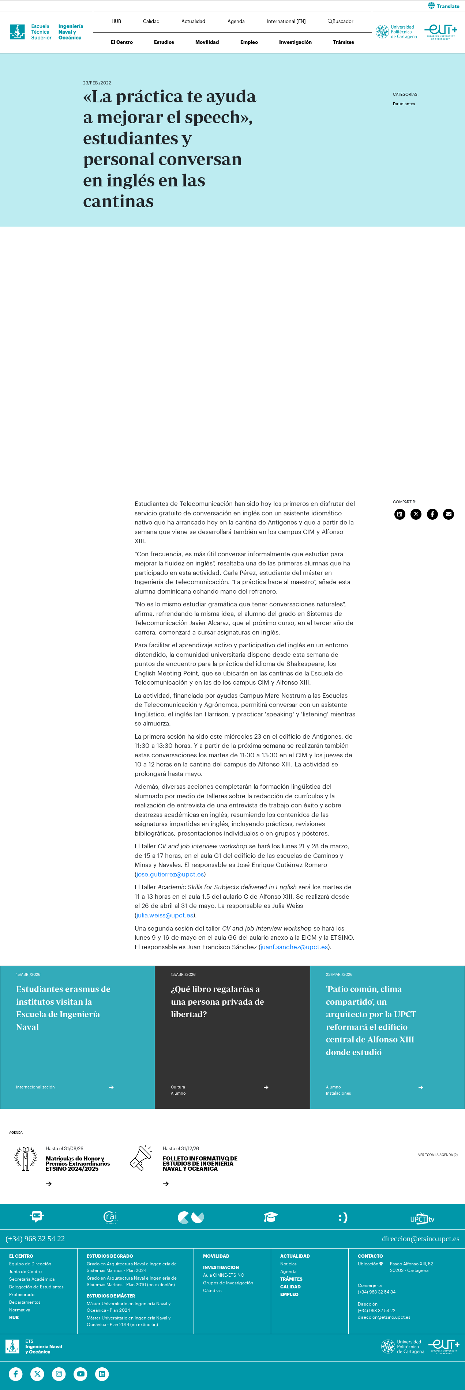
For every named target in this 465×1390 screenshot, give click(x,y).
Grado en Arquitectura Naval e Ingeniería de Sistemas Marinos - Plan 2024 (132, 1266)
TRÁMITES (291, 1278)
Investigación (295, 42)
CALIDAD (290, 1286)
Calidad (151, 21)
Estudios (164, 42)
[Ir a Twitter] (37, 1374)
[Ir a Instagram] (59, 1374)
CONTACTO (370, 1255)
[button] (351, 5)
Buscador (340, 21)
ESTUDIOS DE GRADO (110, 1255)
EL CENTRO (21, 1255)
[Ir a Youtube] (80, 1374)
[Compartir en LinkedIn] (400, 513)
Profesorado (21, 1293)
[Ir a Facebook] (15, 1374)
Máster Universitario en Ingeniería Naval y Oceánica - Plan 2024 (128, 1306)
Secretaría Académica (32, 1278)
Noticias (288, 1263)
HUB (116, 21)
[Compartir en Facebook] (432, 513)
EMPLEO (289, 1293)
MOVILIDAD (216, 1255)
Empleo (249, 42)
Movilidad (207, 42)
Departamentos (25, 1301)
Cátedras (212, 1289)
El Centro (122, 42)
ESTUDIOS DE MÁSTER (111, 1295)
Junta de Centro (25, 1270)
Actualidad (193, 21)
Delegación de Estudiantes (36, 1286)
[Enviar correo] (449, 513)
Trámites (343, 42)
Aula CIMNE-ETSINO (223, 1274)
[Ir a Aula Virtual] (271, 1219)
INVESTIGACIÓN (221, 1266)
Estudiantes (404, 103)
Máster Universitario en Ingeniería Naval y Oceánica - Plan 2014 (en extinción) (128, 1320)
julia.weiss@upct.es (164, 915)
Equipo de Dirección (30, 1263)
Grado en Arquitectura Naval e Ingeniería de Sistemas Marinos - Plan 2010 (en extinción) (132, 1281)
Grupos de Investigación (228, 1282)
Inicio (89, 61)
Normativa (19, 1309)
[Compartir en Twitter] (416, 513)
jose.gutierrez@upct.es (170, 874)
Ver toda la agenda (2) (438, 1154)
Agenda (236, 21)
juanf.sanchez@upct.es (294, 946)
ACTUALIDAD (295, 1255)
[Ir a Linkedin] (102, 1374)
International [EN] (286, 21)
